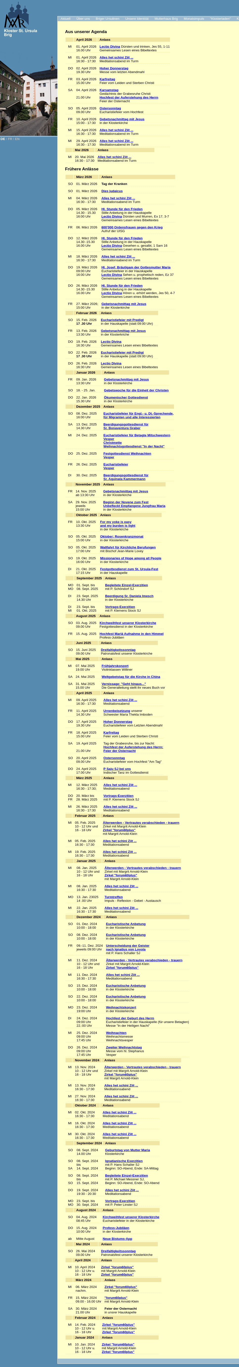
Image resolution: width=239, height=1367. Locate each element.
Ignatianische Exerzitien (124, 1161)
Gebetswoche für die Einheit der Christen (136, 390)
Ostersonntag (110, 108)
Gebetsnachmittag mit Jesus (122, 119)
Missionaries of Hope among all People (130, 558)
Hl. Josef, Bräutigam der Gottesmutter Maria (135, 267)
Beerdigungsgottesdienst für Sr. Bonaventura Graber (125, 426)
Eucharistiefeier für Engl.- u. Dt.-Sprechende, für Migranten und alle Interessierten (138, 415)
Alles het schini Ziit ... (116, 57)
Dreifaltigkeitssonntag (118, 650)
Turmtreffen (114, 897)
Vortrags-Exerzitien (120, 607)
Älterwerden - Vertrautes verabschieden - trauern (141, 822)
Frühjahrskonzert (115, 666)
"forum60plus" (116, 1298)
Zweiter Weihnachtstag (124, 1047)
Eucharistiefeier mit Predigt (122, 320)
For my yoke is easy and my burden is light (117, 523)
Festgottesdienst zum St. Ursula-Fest (129, 569)
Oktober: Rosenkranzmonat (121, 536)
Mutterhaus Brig (166, 18)
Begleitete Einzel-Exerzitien (126, 585)
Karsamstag (109, 90)
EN (17, 139)
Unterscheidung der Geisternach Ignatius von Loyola (127, 947)
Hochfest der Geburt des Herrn (130, 1018)
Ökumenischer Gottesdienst (126, 397)
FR (10, 139)
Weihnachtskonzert (121, 1007)
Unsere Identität (137, 18)
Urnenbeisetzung (116, 711)
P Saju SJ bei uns (117, 769)
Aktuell (66, 18)
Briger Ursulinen (108, 18)
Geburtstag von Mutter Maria (127, 1150)
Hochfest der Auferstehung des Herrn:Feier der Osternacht (133, 749)
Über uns (83, 18)
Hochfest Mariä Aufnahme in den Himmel (132, 634)
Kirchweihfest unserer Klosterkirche (128, 623)
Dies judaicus (112, 191)
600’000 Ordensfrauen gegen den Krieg (132, 227)
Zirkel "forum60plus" (119, 830)
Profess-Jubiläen (116, 1228)
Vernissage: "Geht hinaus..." (124, 684)
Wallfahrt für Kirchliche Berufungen (128, 547)
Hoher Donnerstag (114, 68)
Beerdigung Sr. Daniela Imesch (129, 596)
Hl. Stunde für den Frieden (122, 209)
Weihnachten (116, 1033)
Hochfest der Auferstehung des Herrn (129, 97)
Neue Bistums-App (117, 1239)
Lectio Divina (110, 46)
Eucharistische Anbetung (125, 924)
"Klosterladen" (220, 18)
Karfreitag (107, 79)
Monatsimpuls (194, 18)
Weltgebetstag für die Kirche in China (131, 677)
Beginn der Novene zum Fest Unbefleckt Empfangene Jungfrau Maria (134, 504)
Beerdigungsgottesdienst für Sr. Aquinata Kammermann (125, 477)
